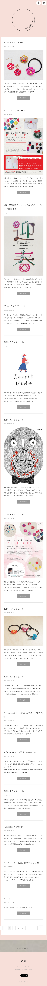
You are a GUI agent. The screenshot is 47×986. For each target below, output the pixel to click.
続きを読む (23, 98)
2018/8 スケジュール (14, 420)
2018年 (7, 898)
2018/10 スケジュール (14, 306)
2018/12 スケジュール (14, 110)
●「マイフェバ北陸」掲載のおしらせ (21, 862)
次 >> (41, 928)
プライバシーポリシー (23, 966)
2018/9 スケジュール (14, 342)
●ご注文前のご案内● (13, 827)
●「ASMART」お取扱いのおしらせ (20, 752)
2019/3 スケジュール (14, 42)
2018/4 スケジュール (14, 677)
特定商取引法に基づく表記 (23, 969)
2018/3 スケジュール (14, 791)
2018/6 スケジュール (14, 514)
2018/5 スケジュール (14, 609)
